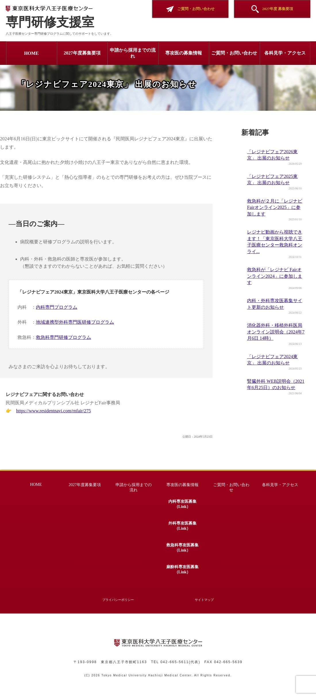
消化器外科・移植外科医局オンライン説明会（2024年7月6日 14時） (276, 332)
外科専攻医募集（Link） (182, 526)
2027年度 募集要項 (272, 9)
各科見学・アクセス (285, 53)
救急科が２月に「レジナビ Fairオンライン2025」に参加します (274, 207)
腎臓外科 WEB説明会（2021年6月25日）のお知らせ (276, 384)
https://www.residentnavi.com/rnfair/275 (53, 410)
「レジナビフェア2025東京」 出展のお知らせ (272, 179)
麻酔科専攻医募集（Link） (182, 569)
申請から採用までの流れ (133, 53)
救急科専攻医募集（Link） (182, 547)
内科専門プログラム (56, 307)
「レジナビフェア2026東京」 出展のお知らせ (272, 154)
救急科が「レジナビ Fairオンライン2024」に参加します (274, 276)
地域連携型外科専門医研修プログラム (75, 322)
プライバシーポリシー (118, 599)
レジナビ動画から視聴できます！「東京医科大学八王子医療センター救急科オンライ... (274, 242)
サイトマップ (204, 599)
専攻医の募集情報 (183, 53)
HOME (31, 53)
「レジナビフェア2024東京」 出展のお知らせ (272, 359)
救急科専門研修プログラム (63, 337)
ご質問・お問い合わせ (190, 9)
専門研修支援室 (50, 17)
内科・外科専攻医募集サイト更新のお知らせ (274, 303)
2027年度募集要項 (82, 53)
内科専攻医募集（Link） (182, 504)
